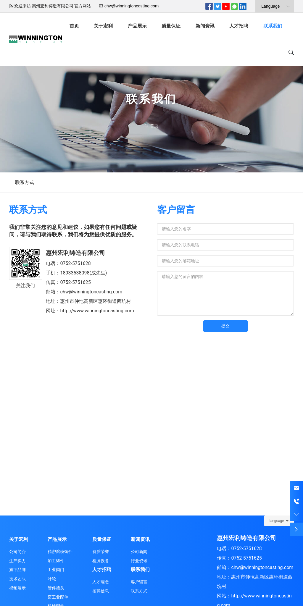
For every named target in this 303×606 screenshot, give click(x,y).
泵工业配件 (58, 597)
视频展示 (17, 588)
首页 (74, 25)
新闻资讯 (205, 25)
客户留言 (139, 581)
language (277, 521)
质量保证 (171, 25)
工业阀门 (56, 569)
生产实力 (17, 560)
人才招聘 (238, 25)
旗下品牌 (17, 569)
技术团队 (17, 578)
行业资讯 (139, 560)
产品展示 (137, 25)
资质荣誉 (100, 551)
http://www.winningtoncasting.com (97, 310)
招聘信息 (100, 591)
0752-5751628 (75, 263)
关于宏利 (103, 25)
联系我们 (272, 25)
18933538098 (74, 273)
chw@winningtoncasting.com (131, 6)
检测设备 (100, 560)
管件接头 (56, 588)
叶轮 (52, 578)
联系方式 (24, 182)
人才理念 (100, 581)
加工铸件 (56, 560)
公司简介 (17, 551)
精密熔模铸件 (60, 551)
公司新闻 (139, 551)
